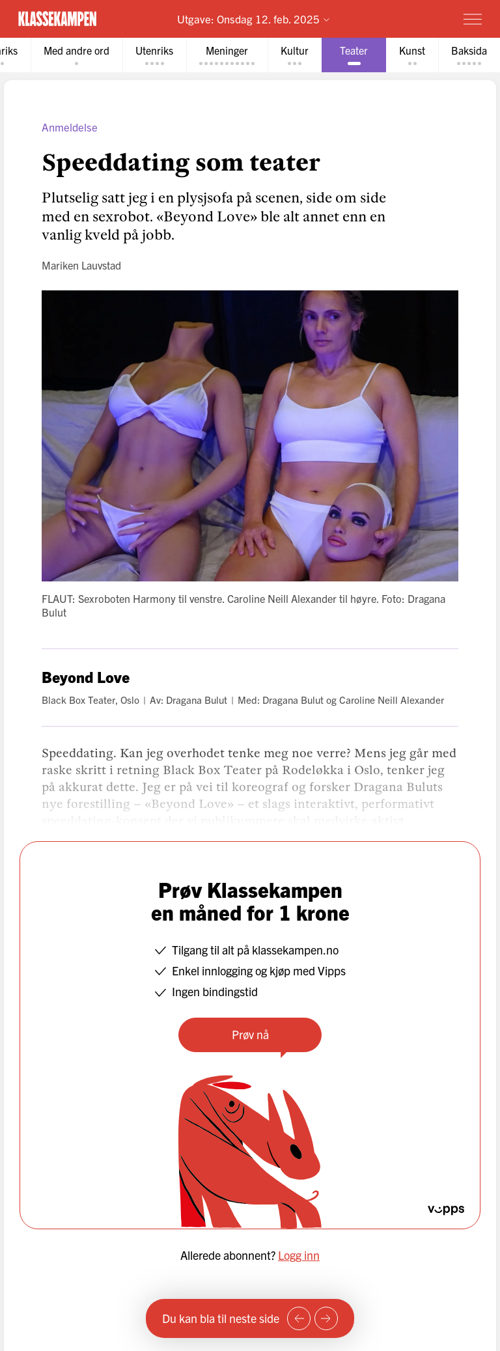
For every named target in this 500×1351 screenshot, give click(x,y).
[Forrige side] (299, 1318)
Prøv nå (250, 1034)
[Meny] (473, 19)
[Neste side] (326, 1318)
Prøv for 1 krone (397, 18)
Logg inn (299, 1254)
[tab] (76, 55)
